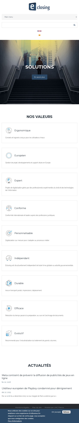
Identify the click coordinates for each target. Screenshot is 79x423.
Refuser (66, 412)
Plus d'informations (15, 421)
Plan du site (37, 407)
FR (38, 31)
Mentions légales (22, 407)
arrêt (9, 396)
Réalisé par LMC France (54, 407)
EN (40, 31)
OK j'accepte (56, 412)
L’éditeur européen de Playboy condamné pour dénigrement (37, 388)
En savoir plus (39, 77)
